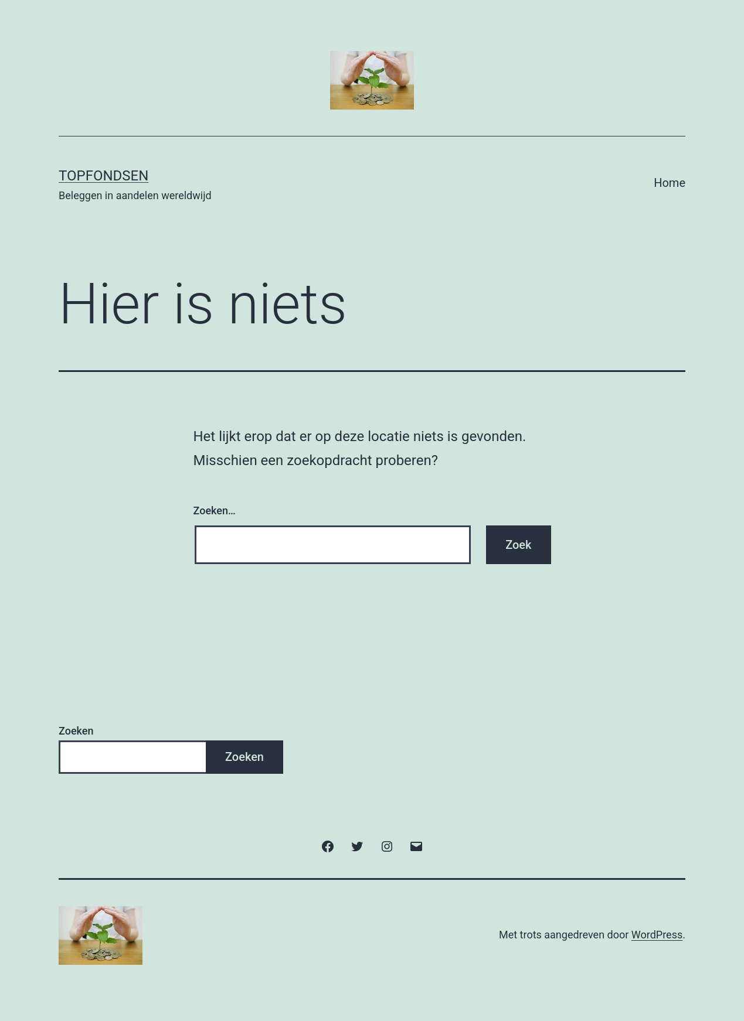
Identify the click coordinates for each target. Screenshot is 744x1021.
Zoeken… (214, 510)
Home (669, 183)
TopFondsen (103, 176)
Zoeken (76, 731)
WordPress (656, 934)
